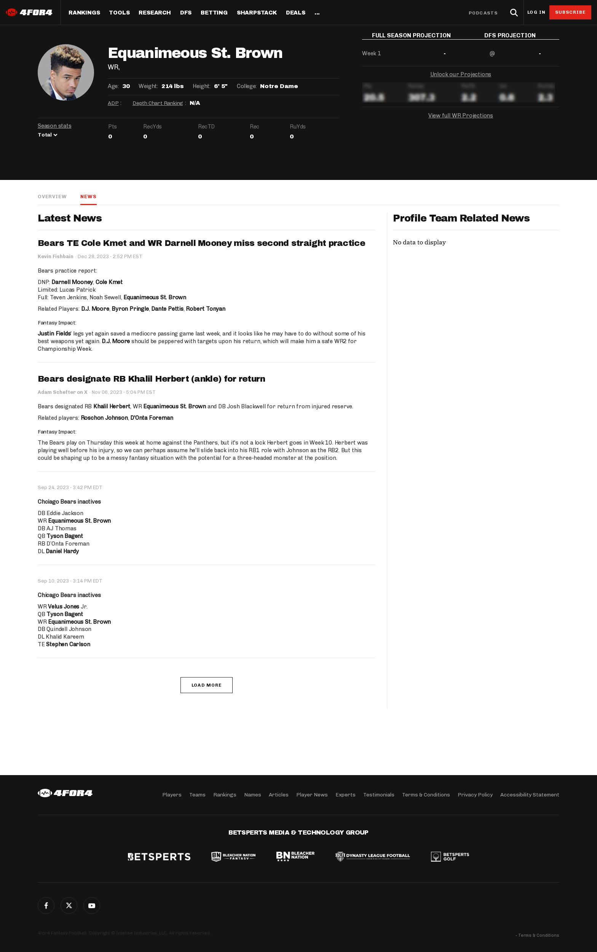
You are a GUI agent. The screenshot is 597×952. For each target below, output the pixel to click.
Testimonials (378, 794)
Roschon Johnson (104, 417)
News (88, 196)
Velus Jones (63, 606)
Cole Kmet (109, 282)
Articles (279, 794)
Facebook (46, 905)
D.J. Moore (95, 308)
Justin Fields (54, 333)
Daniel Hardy (62, 551)
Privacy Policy (475, 794)
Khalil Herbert (111, 406)
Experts (345, 794)
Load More (207, 685)
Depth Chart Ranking (157, 103)
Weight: (148, 86)
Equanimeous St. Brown (154, 297)
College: (247, 86)
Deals (295, 13)
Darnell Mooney (72, 282)
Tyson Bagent (64, 536)
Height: (201, 86)
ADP (113, 103)
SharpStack (257, 13)
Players (172, 794)
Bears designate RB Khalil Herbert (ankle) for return (151, 379)
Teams (197, 794)
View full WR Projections (460, 121)
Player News (312, 794)
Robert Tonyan (205, 308)
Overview (52, 196)
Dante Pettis (167, 308)
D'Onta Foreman (151, 417)
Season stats (55, 125)
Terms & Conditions (426, 794)
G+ (91, 905)
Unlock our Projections (461, 80)
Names (252, 794)
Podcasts (483, 13)
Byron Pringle (130, 308)
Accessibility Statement (529, 794)
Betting (214, 13)
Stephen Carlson (68, 644)
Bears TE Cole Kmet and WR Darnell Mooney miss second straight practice (201, 243)
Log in (536, 12)
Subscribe (570, 12)
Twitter (68, 905)
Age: (113, 86)
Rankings (84, 13)
